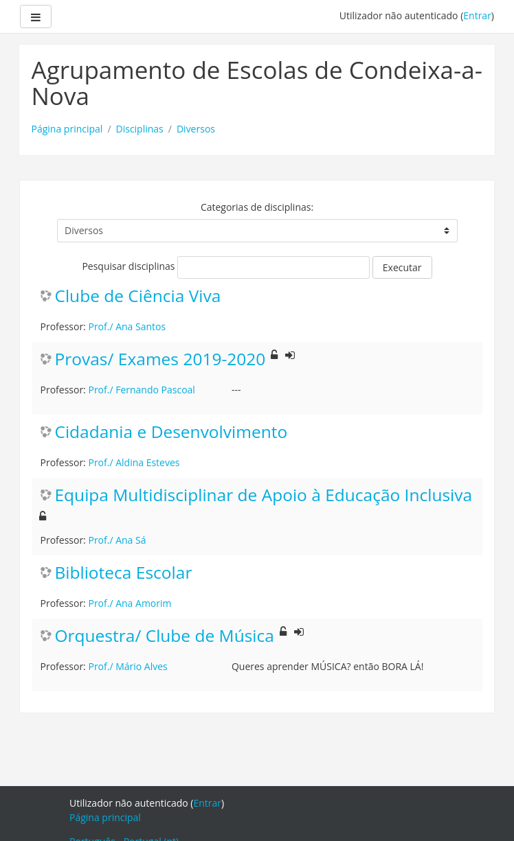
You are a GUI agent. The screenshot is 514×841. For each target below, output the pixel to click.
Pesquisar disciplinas (128, 266)
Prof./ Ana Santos (127, 326)
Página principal (67, 128)
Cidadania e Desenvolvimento (171, 432)
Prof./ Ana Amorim (129, 603)
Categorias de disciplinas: (257, 207)
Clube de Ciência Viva (138, 296)
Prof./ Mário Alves (127, 666)
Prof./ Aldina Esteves (133, 462)
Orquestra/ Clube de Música (164, 636)
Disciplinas (140, 128)
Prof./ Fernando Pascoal (141, 389)
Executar (402, 267)
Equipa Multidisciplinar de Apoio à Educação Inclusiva (264, 495)
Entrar (477, 15)
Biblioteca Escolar (123, 573)
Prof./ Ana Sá (117, 539)
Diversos (196, 128)
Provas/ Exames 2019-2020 (160, 359)
